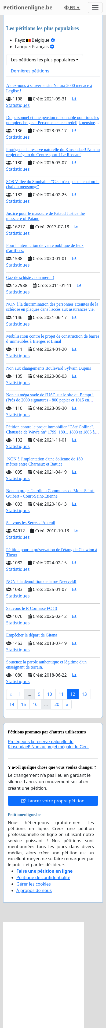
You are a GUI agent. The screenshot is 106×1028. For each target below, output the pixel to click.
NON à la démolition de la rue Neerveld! (41, 581)
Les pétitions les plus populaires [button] (43, 60)
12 (72, 694)
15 (23, 704)
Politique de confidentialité (43, 877)
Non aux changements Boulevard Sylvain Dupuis (48, 368)
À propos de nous (34, 890)
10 (49, 694)
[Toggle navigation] (95, 7)
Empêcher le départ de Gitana (31, 635)
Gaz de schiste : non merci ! (30, 277)
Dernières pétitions (30, 71)
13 (84, 694)
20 (56, 704)
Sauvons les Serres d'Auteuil (30, 522)
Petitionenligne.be (28, 7)
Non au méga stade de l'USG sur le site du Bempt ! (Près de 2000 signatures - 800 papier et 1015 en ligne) (50, 400)
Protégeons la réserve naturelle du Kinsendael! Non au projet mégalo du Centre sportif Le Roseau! (50, 746)
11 (61, 694)
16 (35, 704)
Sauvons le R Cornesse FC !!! (31, 608)
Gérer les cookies (33, 884)
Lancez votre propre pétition (52, 801)
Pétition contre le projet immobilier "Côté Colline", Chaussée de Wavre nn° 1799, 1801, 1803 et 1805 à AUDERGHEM (50, 432)
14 (11, 704)
